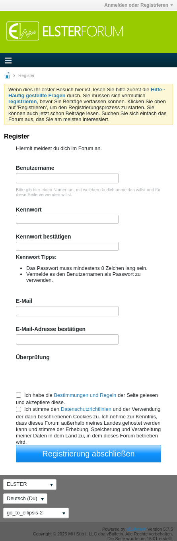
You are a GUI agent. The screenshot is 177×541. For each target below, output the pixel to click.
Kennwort (29, 209)
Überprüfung (33, 357)
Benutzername (35, 168)
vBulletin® (136, 529)
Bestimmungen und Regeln (85, 395)
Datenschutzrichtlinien (86, 409)
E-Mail (24, 301)
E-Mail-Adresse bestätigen (51, 329)
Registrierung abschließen (88, 453)
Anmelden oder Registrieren (138, 5)
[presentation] (76, 375)
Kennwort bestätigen (43, 236)
